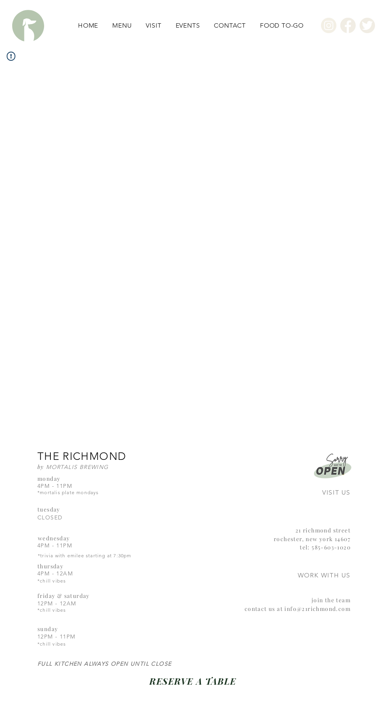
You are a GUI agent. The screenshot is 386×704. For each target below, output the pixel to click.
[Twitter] (367, 25)
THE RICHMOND (81, 456)
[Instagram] (328, 25)
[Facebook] (348, 25)
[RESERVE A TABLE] (193, 680)
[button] (122, 25)
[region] (321, 479)
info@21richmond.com (317, 608)
